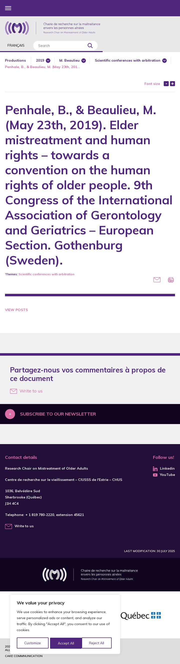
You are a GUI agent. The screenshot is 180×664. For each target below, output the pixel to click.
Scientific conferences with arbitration (127, 60)
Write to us (26, 391)
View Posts (16, 310)
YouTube (164, 474)
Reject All (65, 643)
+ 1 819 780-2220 (39, 514)
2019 (40, 60)
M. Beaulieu (69, 60)
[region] (65, 624)
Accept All (98, 643)
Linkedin (164, 468)
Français (16, 45)
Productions (15, 60)
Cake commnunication (24, 656)
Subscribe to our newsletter (58, 414)
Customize (33, 643)
